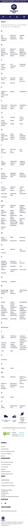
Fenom (7, 525)
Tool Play (3, 346)
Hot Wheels (23, 139)
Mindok (12, 218)
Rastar (12, 290)
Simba (21, 305)
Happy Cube (4, 135)
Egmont (12, 91)
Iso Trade (3, 152)
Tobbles (22, 342)
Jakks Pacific (13, 161)
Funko (12, 108)
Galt (2, 117)
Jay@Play (3, 163)
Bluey (2, 55)
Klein (11, 176)
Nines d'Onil (13, 240)
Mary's (12, 207)
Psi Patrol (3, 272)
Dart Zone (3, 78)
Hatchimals (23, 135)
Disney (3, 79)
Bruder (12, 55)
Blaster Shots (4, 54)
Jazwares (12, 163)
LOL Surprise (23, 193)
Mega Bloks (23, 212)
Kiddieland (13, 173)
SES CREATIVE (23, 302)
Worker (22, 386)
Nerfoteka (22, 237)
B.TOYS (3, 49)
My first (22, 223)
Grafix (21, 123)
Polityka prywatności (5, 471)
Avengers (3, 40)
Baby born (13, 49)
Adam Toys (13, 35)
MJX (21, 220)
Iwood (12, 152)
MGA (21, 215)
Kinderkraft (23, 175)
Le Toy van (3, 188)
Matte (2, 210)
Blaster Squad (14, 54)
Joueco (12, 164)
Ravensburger (23, 290)
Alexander (13, 37)
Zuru (21, 407)
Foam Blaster (23, 105)
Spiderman (13, 310)
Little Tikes (4, 193)
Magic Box (13, 205)
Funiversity (4, 108)
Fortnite (12, 106)
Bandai (3, 50)
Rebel (11, 291)
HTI (2, 140)
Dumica (3, 83)
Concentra (13, 66)
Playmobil (12, 266)
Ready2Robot (4, 291)
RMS (21, 291)
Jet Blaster (22, 163)
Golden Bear (4, 123)
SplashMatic (4, 312)
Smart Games (23, 307)
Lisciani (12, 190)
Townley (3, 347)
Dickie (21, 78)
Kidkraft (22, 173)
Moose (21, 222)
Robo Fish (12, 293)
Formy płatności (4, 466)
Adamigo (22, 35)
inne (2, 151)
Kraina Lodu (23, 176)
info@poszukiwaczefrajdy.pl (6, 523)
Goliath (12, 123)
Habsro (3, 134)
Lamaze (22, 187)
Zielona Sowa (13, 405)
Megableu (3, 215)
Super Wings (4, 318)
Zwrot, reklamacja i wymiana (7, 462)
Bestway (12, 52)
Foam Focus (4, 106)
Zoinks (3, 407)
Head (2, 137)
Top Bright (13, 346)
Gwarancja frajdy (4, 448)
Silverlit (12, 305)
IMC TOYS (13, 149)
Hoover (12, 139)
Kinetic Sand (4, 176)
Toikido (12, 344)
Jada (2, 161)
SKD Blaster (13, 307)
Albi (2, 37)
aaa (2, 35)
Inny (11, 151)
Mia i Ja (3, 218)
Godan (12, 120)
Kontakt (3, 456)
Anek (21, 37)
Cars (11, 64)
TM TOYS (12, 342)
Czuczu (12, 67)
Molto (2, 222)
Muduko (3, 223)
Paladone (3, 261)
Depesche (12, 78)
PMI (21, 266)
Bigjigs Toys (23, 52)
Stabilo (3, 313)
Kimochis (3, 175)
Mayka (21, 210)
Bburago (22, 50)
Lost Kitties (4, 196)
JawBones (22, 161)
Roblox (3, 293)
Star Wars (22, 313)
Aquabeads (4, 38)
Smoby (12, 308)
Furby (21, 108)
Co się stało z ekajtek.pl (6, 453)
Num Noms (22, 240)
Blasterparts (23, 54)
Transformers (14, 347)
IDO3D (3, 149)
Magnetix (22, 205)
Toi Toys (3, 344)
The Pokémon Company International (23, 339)
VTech (12, 368)
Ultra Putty (4, 359)
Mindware (22, 218)
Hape (21, 134)
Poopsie (3, 269)
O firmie (3, 446)
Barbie (12, 50)
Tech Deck (22, 336)
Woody (22, 383)
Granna (3, 125)
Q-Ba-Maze (4, 281)
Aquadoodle (13, 38)
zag (2, 405)
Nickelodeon (4, 240)
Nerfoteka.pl (13, 511)
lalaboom (12, 187)
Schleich (3, 302)
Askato (21, 38)
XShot (2, 397)
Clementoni (23, 64)
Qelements (13, 281)
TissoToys (3, 342)
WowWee (3, 388)
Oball (2, 249)
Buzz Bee (22, 55)
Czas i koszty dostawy (6, 464)
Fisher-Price (13, 105)
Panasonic (13, 261)
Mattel (12, 210)
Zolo (11, 407)
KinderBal (12, 175)
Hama (11, 134)
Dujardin (12, 79)
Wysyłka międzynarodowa (7, 473)
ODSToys (12, 249)
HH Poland (22, 137)
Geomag (12, 117)
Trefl (2, 351)
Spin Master (23, 310)
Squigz (12, 312)
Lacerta (3, 187)
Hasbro (12, 135)
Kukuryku (3, 178)
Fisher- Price (4, 105)
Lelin (21, 188)
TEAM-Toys (13, 336)
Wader (3, 377)
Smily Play (3, 308)
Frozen (21, 106)
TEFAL (2, 337)
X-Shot (12, 397)
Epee (2, 96)
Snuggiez (22, 308)
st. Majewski (23, 312)
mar (2, 207)
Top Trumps (23, 346)
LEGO (11, 188)
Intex (21, 151)
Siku (2, 305)
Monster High (13, 222)
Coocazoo (22, 66)
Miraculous (13, 220)
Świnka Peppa (4, 327)
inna (21, 149)
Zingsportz (22, 405)
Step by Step (13, 315)
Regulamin (3, 469)
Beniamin (3, 52)
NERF (11, 237)
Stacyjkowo (13, 313)
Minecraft (3, 220)
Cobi (2, 66)
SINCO (2, 307)
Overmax (3, 252)
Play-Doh (22, 263)
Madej (2, 205)
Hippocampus (4, 139)
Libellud (3, 190)
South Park (4, 310)
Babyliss (22, 49)
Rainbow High (4, 290)
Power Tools (23, 269)
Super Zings (13, 318)
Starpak (3, 315)
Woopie (3, 386)
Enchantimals (23, 91)
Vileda (2, 368)
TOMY (21, 344)
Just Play (22, 164)
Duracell (12, 83)
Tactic (2, 336)
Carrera (3, 64)
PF (20, 261)
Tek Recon (13, 337)
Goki (21, 120)
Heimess (12, 137)
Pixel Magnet (13, 263)
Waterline (12, 377)
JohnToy (3, 164)
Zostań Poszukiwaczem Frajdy (7, 451)
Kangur (3, 173)
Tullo (11, 351)
